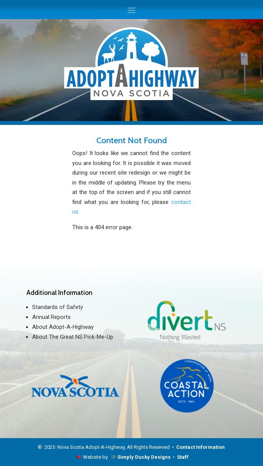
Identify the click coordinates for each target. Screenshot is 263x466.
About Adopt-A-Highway (63, 327)
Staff (182, 457)
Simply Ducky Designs (143, 457)
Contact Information (200, 447)
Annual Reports (51, 317)
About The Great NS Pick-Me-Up (72, 336)
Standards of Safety (57, 307)
